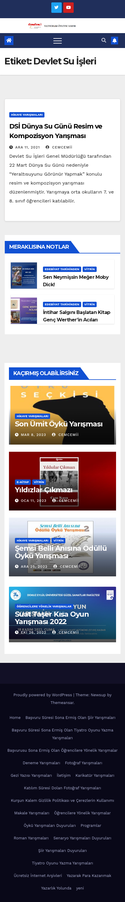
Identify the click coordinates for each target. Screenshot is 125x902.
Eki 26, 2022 (33, 632)
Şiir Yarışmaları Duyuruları (62, 850)
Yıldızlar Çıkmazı (43, 489)
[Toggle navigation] (58, 40)
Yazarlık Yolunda (56, 888)
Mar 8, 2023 (33, 435)
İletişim (64, 775)
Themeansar (61, 702)
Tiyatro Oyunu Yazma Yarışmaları (62, 863)
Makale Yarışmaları (31, 813)
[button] (103, 40)
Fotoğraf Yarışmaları (83, 763)
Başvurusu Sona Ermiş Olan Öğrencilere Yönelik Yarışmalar (62, 750)
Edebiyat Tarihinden (62, 269)
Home (15, 717)
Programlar (91, 825)
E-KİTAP (23, 482)
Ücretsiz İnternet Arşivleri (38, 875)
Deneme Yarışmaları (41, 763)
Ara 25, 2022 (34, 566)
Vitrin (89, 269)
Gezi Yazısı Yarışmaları (31, 775)
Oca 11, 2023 (34, 501)
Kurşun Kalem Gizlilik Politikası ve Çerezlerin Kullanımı (62, 800)
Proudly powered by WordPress (43, 695)
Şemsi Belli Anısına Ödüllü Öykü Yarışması (61, 552)
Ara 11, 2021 (27, 147)
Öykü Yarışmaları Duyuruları (50, 825)
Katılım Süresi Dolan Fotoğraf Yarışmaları (62, 788)
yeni (80, 888)
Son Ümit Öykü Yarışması (58, 424)
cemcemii (59, 147)
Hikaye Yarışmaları (27, 114)
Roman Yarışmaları (31, 838)
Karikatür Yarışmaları (94, 775)
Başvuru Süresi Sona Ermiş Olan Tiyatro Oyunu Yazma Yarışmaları (62, 734)
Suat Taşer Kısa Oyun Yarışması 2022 (52, 618)
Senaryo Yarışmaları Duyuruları (82, 838)
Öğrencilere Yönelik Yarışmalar (44, 606)
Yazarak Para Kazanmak (89, 875)
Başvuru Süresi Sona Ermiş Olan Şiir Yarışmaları (70, 717)
